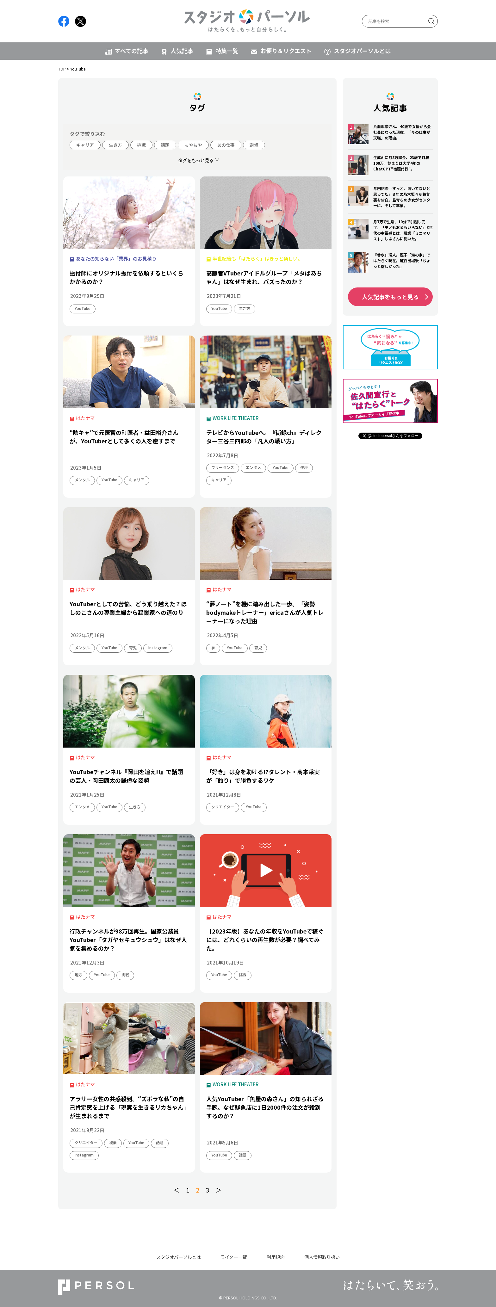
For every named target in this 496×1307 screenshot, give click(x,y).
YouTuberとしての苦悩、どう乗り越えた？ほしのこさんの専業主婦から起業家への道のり (128, 608)
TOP (62, 68)
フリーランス (222, 467)
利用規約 (275, 1257)
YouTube (82, 308)
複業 (113, 1142)
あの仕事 (226, 145)
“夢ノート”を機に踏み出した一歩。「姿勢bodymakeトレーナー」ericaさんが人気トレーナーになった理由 (265, 612)
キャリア (85, 145)
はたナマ (85, 418)
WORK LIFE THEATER (236, 418)
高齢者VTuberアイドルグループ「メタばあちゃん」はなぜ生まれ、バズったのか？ (264, 277)
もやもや (193, 145)
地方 (78, 974)
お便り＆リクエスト (286, 50)
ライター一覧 (233, 1257)
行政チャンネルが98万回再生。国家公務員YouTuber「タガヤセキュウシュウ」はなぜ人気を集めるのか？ (128, 939)
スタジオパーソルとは (362, 50)
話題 (165, 145)
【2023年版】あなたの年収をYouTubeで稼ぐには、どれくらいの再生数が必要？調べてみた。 (265, 939)
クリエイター (222, 806)
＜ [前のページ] (176, 1189)
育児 (133, 647)
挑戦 (141, 145)
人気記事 (181, 50)
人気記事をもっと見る (390, 297)
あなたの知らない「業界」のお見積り (116, 258)
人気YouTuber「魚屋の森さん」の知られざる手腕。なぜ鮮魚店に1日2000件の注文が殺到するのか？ (265, 1107)
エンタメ (253, 467)
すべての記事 (131, 50)
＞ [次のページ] (218, 1189)
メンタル (82, 479)
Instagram (157, 647)
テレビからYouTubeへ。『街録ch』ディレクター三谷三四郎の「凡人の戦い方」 (264, 436)
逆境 (254, 145)
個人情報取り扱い (322, 1257)
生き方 (115, 145)
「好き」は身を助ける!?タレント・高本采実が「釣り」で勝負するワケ (263, 776)
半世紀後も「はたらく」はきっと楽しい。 (257, 258)
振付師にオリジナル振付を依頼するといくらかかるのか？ (126, 277)
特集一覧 (226, 50)
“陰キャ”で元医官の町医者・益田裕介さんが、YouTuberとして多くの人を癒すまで (124, 436)
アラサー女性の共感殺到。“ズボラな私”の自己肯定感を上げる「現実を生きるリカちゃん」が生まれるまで (128, 1107)
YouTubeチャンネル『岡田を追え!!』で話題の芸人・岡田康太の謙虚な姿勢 (126, 776)
